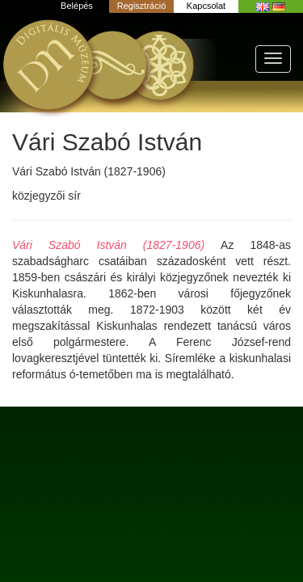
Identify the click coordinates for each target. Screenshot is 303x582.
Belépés (77, 6)
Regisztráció (141, 6)
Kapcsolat (206, 6)
